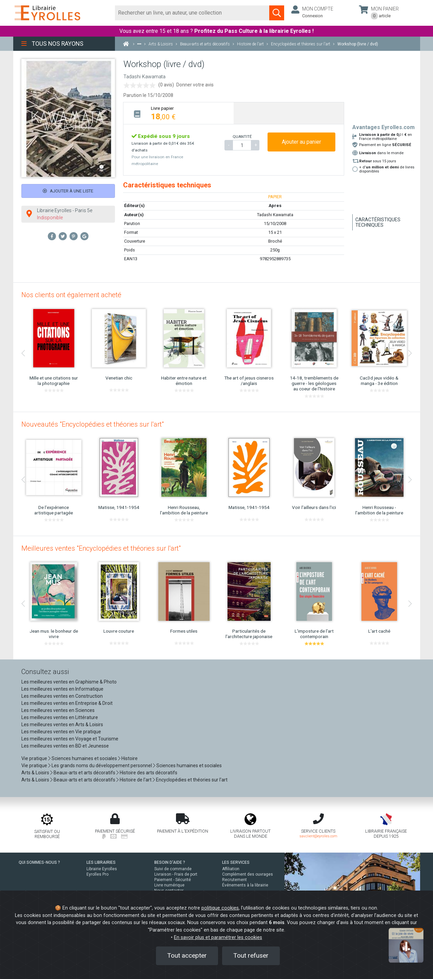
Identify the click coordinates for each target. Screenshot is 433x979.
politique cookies (220, 908)
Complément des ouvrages (247, 874)
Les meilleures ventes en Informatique (62, 689)
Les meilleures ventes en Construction (62, 696)
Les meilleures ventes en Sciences (58, 710)
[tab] (178, 113)
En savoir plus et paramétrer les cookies (218, 937)
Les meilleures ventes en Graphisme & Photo (69, 682)
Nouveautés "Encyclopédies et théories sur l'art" (92, 424)
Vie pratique (34, 758)
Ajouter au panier (301, 142)
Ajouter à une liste (68, 190)
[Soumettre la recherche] (276, 12)
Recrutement (234, 879)
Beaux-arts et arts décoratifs (84, 772)
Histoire (129, 758)
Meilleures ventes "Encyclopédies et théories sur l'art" (101, 548)
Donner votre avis (195, 84)
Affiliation (230, 868)
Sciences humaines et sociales (84, 758)
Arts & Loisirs (35, 772)
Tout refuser (251, 955)
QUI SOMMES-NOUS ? (39, 862)
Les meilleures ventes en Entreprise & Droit (67, 703)
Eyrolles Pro (97, 874)
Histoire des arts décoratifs (148, 772)
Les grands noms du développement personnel (102, 765)
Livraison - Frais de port (175, 874)
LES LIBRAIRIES (101, 862)
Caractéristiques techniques (377, 222)
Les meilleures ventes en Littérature (59, 717)
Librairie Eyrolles (101, 868)
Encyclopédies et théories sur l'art (192, 779)
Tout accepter (187, 955)
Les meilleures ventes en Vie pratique (61, 731)
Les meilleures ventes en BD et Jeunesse (65, 746)
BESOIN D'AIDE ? (169, 862)
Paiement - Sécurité (172, 879)
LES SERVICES (236, 862)
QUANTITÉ (242, 136)
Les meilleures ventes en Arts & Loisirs (62, 724)
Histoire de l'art (136, 779)
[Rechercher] (192, 12)
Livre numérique (169, 885)
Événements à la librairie (245, 885)
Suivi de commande (173, 868)
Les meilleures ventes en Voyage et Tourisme (69, 738)
